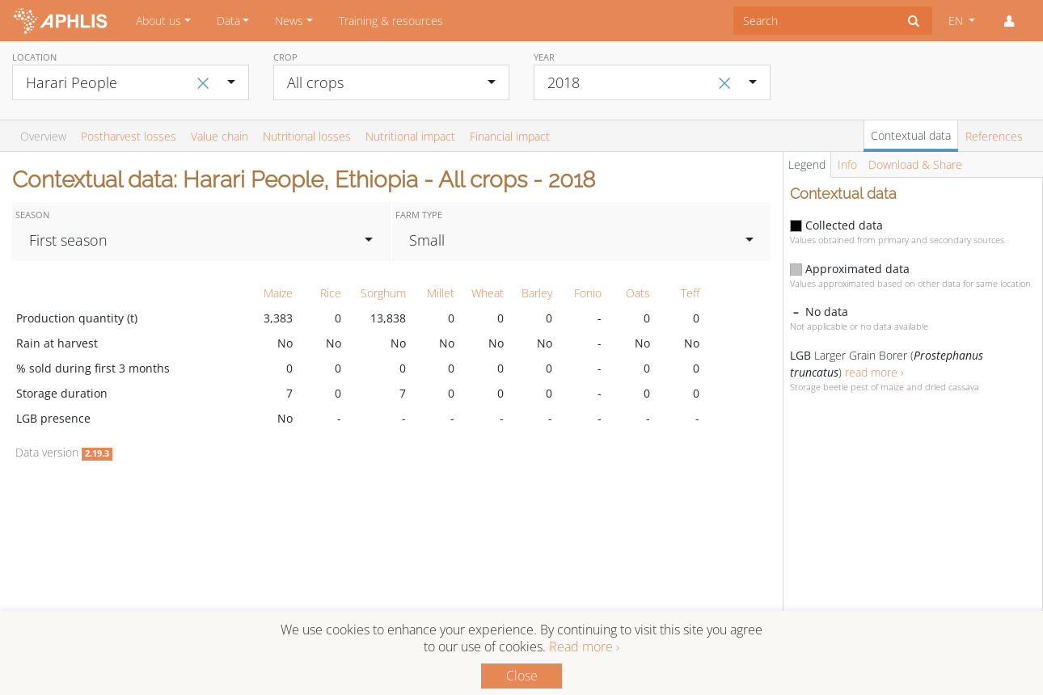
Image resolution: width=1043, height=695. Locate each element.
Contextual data (911, 135)
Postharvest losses (128, 136)
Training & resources (391, 20)
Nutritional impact (410, 136)
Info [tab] (847, 164)
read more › (874, 372)
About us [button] (158, 20)
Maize (278, 293)
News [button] (289, 20)
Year (544, 57)
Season (32, 214)
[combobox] (814, 20)
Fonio (588, 293)
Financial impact (510, 136)
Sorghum (383, 293)
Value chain (219, 136)
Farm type (418, 214)
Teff (690, 293)
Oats (638, 293)
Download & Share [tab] (915, 164)
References (994, 136)
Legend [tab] (807, 164)
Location (34, 57)
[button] (1009, 21)
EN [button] (957, 20)
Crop (285, 57)
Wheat (487, 293)
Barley (537, 293)
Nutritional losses (307, 136)
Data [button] (228, 20)
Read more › (584, 646)
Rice (330, 293)
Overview (43, 136)
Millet (440, 293)
